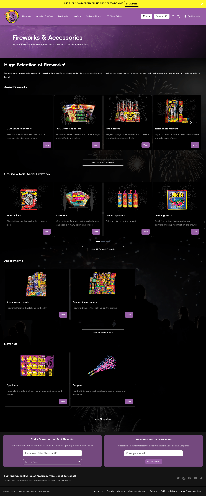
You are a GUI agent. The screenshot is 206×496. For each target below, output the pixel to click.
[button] (146, 16)
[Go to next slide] (191, 122)
